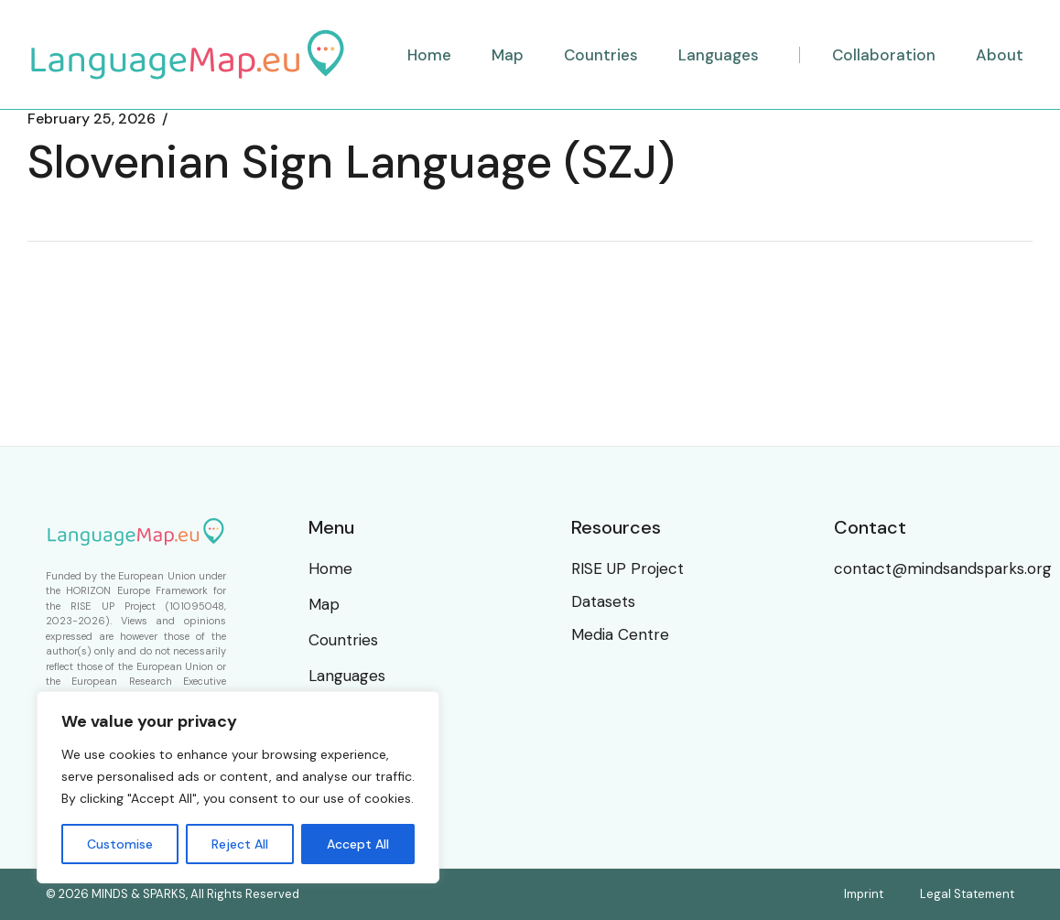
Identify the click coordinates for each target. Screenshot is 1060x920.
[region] (238, 787)
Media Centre (620, 634)
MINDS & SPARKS (139, 894)
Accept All (358, 844)
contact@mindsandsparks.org (943, 568)
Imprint (863, 894)
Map (324, 604)
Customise (120, 844)
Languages (346, 676)
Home (330, 568)
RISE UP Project (113, 606)
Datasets (603, 601)
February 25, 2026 (91, 119)
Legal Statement (967, 894)
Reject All (239, 844)
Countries (343, 640)
